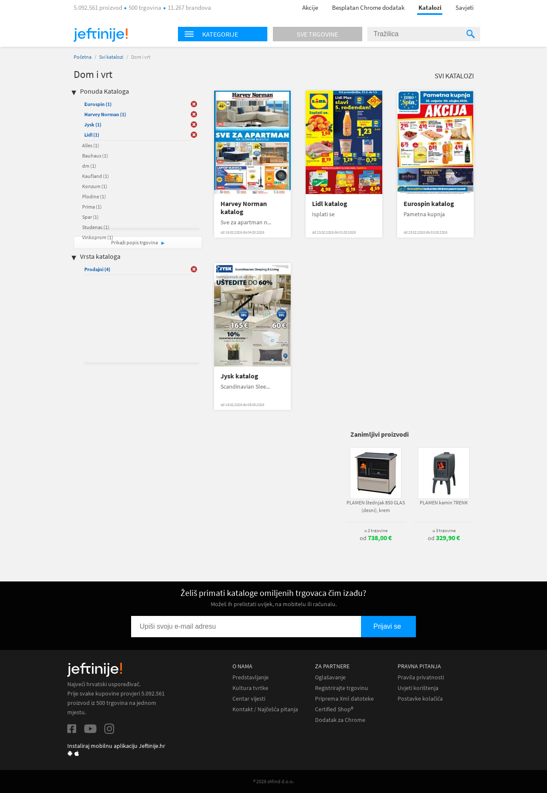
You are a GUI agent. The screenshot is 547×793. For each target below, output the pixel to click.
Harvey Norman (105, 114)
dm (89, 166)
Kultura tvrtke (250, 688)
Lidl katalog (329, 204)
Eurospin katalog (429, 204)
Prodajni (97, 269)
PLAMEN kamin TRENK (444, 502)
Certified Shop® (334, 709)
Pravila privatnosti (421, 677)
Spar (90, 217)
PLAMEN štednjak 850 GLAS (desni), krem (376, 506)
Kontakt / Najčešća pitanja (265, 709)
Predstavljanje (250, 677)
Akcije (310, 7)
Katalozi (429, 7)
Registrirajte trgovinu (341, 688)
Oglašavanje (330, 677)
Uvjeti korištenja (418, 688)
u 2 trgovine (375, 530)
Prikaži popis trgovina (135, 242)
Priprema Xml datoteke (344, 698)
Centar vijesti (248, 698)
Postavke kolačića (420, 698)
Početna (83, 57)
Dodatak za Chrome (340, 720)
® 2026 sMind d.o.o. (273, 781)
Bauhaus (95, 155)
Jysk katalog (239, 376)
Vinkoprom (97, 237)
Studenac (95, 227)
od (376, 538)
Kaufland (95, 176)
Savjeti (464, 7)
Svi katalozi (111, 57)
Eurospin (98, 104)
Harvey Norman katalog (244, 208)
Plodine (94, 196)
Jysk (92, 124)
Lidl (91, 135)
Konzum (94, 186)
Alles (90, 145)
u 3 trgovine (443, 530)
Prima (92, 206)
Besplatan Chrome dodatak (368, 7)
